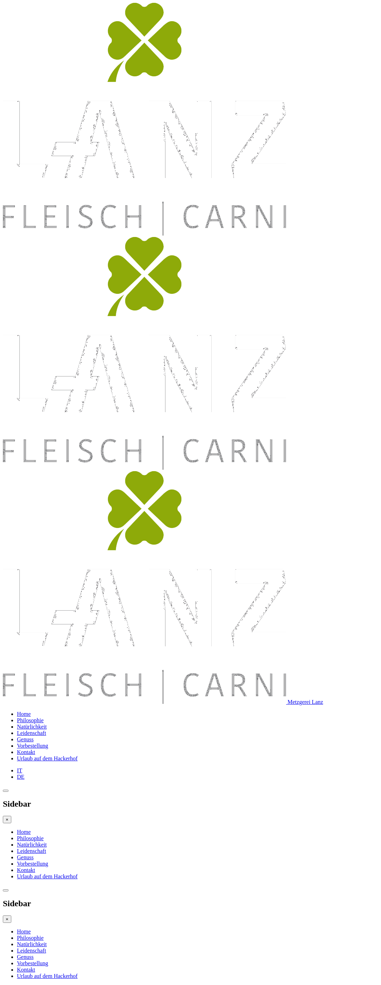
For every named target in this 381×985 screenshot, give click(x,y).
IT (19, 770)
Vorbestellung (32, 746)
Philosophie (30, 720)
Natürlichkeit (32, 727)
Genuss (25, 739)
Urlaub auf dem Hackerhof (47, 758)
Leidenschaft (31, 733)
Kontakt (26, 752)
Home (24, 714)
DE (20, 777)
